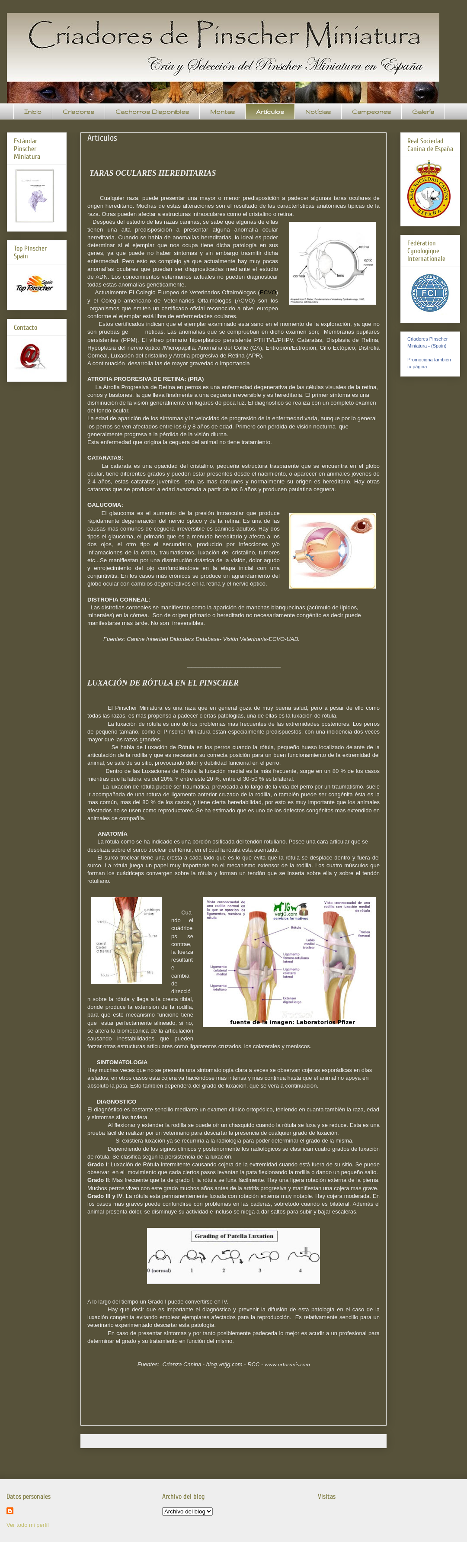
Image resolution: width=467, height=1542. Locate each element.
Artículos (270, 111)
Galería (423, 111)
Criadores (78, 111)
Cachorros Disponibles (152, 111)
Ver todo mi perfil (27, 1525)
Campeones (371, 111)
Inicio (33, 111)
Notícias (318, 111)
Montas (222, 111)
